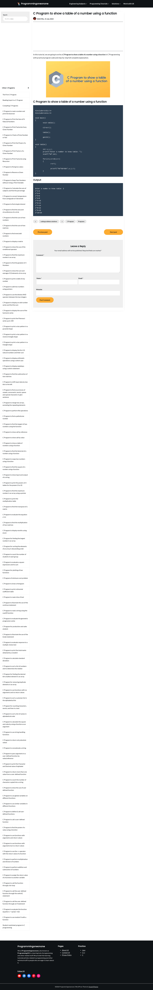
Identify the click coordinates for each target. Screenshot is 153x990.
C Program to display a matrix (13, 241)
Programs (81, 221)
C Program (70, 221)
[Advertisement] (78, 36)
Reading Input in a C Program (13, 100)
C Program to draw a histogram (13, 584)
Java (83, 950)
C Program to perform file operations (15, 411)
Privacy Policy (67, 955)
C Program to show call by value (13, 437)
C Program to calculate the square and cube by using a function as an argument (14, 724)
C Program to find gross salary (13, 167)
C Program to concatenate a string (14, 748)
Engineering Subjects (77, 4)
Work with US (128, 4)
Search (5, 15)
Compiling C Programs (10, 106)
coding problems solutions (49, 221)
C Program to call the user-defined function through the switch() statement (14, 893)
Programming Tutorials (98, 4)
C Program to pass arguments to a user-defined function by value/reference (14, 756)
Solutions (115, 4)
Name (39, 278)
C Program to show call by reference (15, 432)
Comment (40, 255)
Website (39, 289)
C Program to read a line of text (13, 597)
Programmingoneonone (34, 3)
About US (65, 950)
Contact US (66, 953)
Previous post (43, 232)
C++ (83, 953)
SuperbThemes (93, 987)
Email (80, 278)
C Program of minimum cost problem (15, 578)
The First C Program (9, 95)
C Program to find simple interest (14, 204)
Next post (113, 232)
